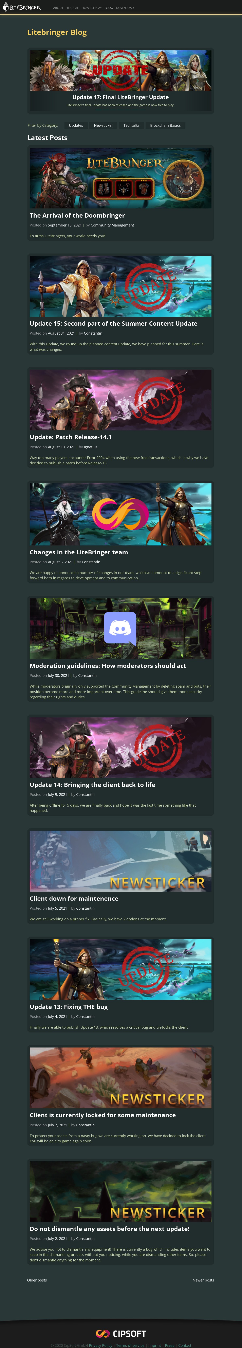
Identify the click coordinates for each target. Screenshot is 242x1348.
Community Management (112, 225)
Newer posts (203, 1290)
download (125, 8)
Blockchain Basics (165, 125)
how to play (92, 8)
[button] (43, 80)
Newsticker (103, 125)
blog (109, 8)
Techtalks (131, 125)
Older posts (37, 1290)
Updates (76, 125)
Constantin (93, 334)
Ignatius (90, 448)
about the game (66, 8)
